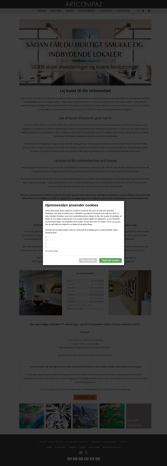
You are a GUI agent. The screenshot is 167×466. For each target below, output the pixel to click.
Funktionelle (52, 243)
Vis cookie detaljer (51, 251)
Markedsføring (52, 240)
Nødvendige (52, 237)
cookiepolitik (116, 222)
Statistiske (51, 247)
